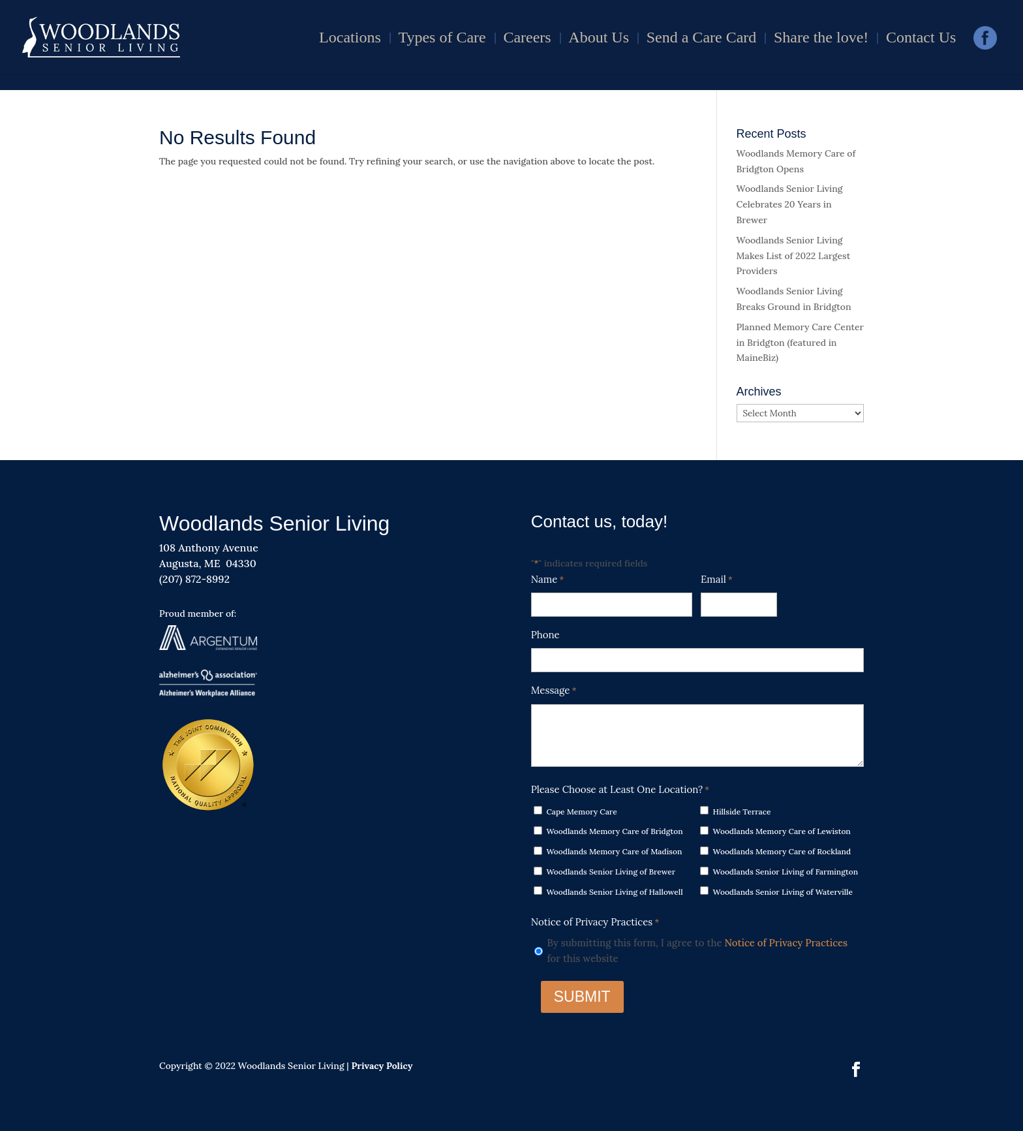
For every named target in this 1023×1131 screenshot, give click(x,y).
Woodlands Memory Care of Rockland (782, 851)
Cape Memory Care (581, 811)
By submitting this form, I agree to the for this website (697, 951)
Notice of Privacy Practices (786, 943)
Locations (350, 39)
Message (554, 691)
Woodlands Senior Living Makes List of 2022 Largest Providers (794, 255)
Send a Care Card (702, 39)
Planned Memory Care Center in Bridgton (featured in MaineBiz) (800, 342)
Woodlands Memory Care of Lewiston (782, 831)
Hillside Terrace (742, 811)
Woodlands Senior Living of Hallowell (614, 892)
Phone (545, 634)
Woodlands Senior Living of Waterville (783, 892)
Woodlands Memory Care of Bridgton (614, 831)
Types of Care (441, 39)
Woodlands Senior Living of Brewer (610, 871)
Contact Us (921, 39)
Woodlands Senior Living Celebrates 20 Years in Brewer (790, 204)
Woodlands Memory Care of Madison (614, 851)
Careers (527, 39)
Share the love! (821, 39)
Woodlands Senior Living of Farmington (786, 871)
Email (717, 580)
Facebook (985, 42)
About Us (598, 39)
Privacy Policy (381, 1066)
